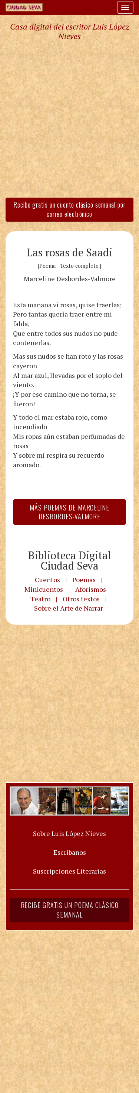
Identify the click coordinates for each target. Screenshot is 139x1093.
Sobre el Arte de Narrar (68, 608)
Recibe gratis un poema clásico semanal (70, 909)
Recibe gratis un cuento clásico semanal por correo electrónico (69, 209)
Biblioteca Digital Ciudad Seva (69, 560)
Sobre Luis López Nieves (69, 833)
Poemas (84, 579)
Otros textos (81, 598)
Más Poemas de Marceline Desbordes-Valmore (69, 512)
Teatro (40, 598)
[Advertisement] (69, 118)
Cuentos (47, 579)
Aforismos (90, 589)
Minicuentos (43, 589)
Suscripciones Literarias (69, 871)
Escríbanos (69, 852)
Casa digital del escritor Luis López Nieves (69, 31)
